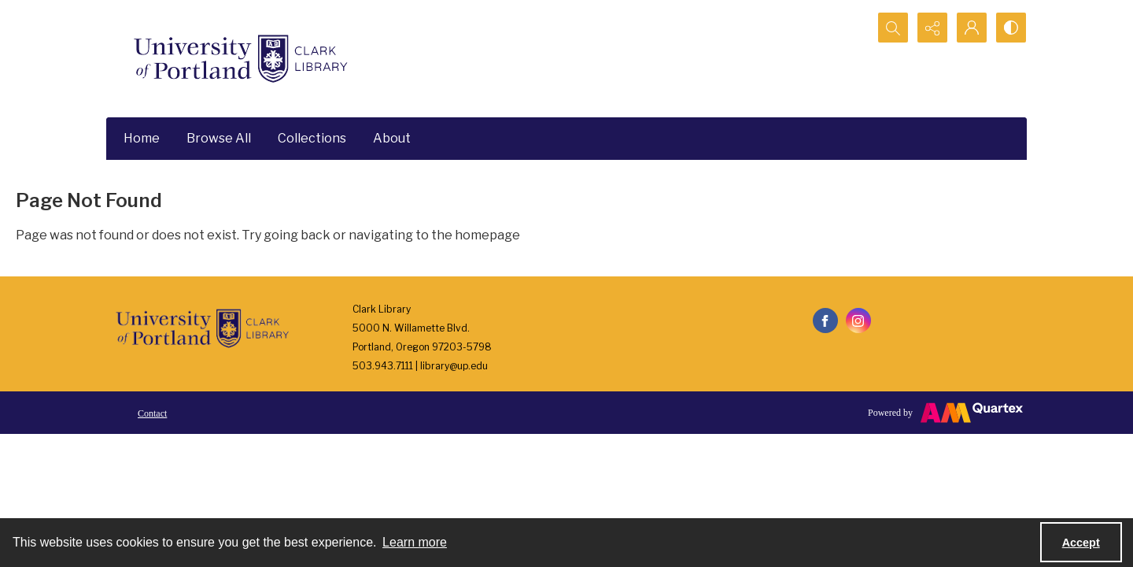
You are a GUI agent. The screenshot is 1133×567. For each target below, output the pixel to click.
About (392, 138)
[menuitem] (152, 412)
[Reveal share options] (932, 28)
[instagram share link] (858, 320)
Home (142, 138)
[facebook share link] (825, 320)
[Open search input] (893, 28)
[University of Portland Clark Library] (240, 59)
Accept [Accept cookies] (1081, 542)
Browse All (218, 138)
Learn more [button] (414, 542)
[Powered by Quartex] (945, 412)
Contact (152, 413)
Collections (312, 138)
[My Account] (972, 28)
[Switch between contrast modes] (1011, 28)
